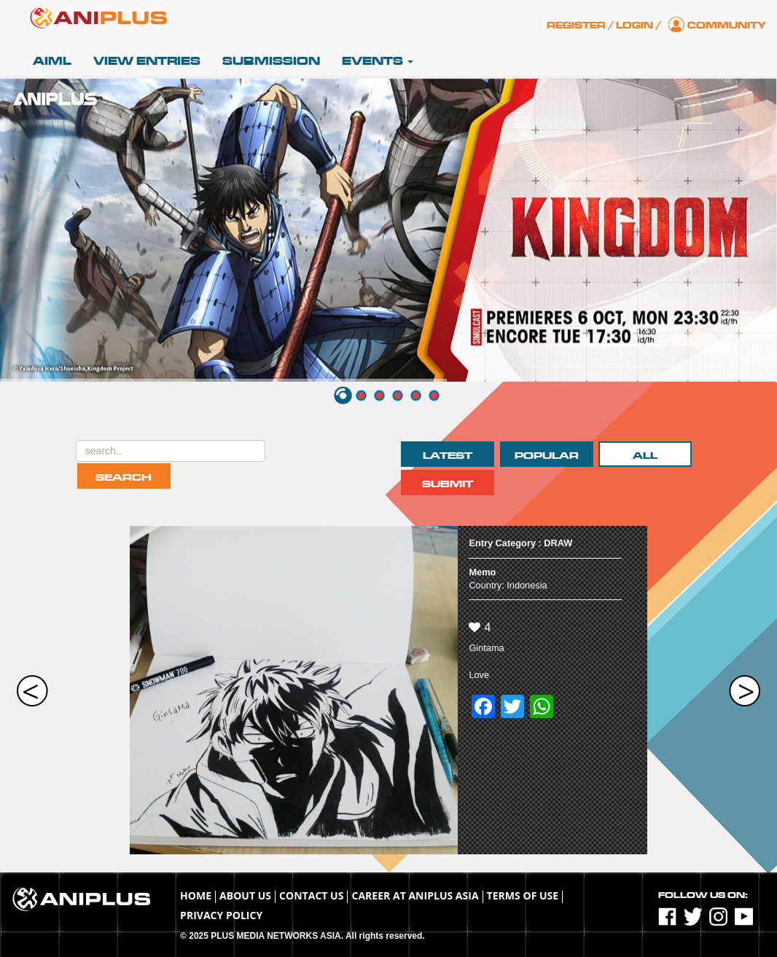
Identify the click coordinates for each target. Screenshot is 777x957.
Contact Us (311, 895)
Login (634, 25)
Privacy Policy (221, 915)
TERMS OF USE (523, 895)
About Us (245, 895)
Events (377, 61)
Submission (271, 61)
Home (195, 895)
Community (726, 25)
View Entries (146, 61)
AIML (52, 61)
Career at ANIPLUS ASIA (414, 895)
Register (576, 25)
